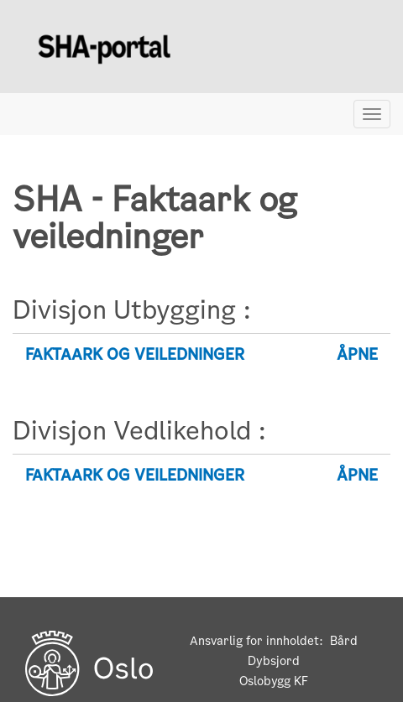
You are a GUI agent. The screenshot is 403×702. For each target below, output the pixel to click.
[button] (201, 354)
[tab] (201, 355)
